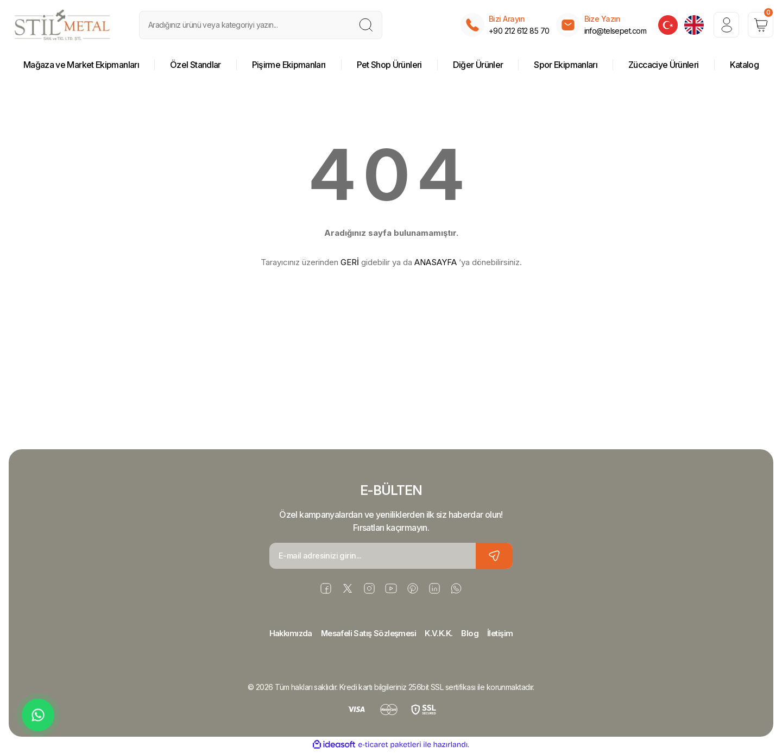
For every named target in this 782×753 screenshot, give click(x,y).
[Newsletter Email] (391, 556)
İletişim (505, 634)
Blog (473, 634)
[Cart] (759, 25)
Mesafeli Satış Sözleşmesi (367, 634)
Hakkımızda (286, 634)
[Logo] (62, 25)
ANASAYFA (435, 262)
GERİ (349, 262)
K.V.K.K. (441, 634)
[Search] (260, 25)
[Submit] (494, 556)
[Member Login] (722, 25)
